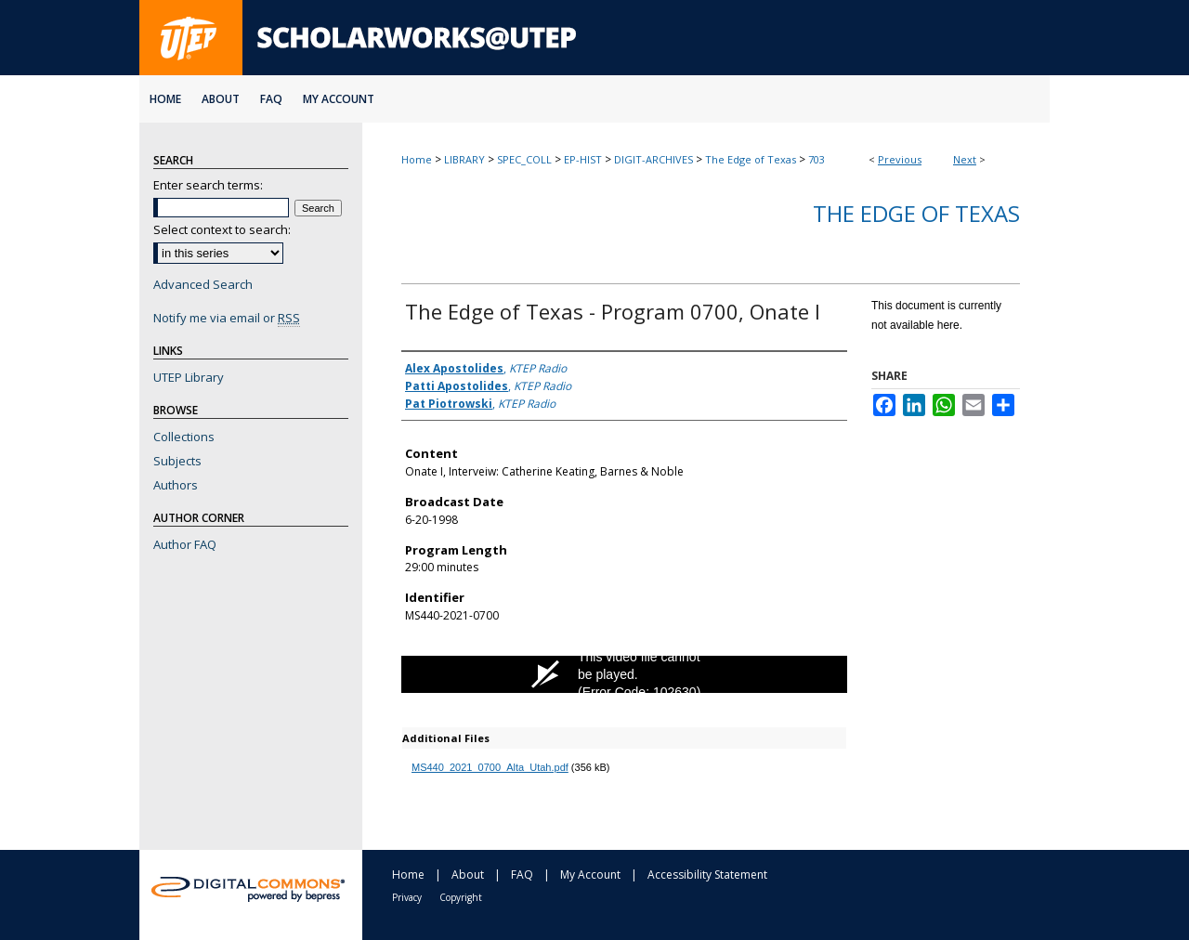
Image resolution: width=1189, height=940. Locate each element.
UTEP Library (188, 377)
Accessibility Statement (707, 874)
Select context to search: (222, 229)
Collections (184, 436)
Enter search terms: (208, 184)
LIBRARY (464, 159)
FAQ (522, 874)
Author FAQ (184, 544)
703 (816, 159)
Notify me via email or (226, 317)
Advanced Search (203, 284)
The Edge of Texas (750, 159)
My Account (590, 874)
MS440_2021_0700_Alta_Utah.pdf (490, 767)
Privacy (407, 897)
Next (964, 159)
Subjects (177, 460)
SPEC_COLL (524, 159)
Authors (175, 485)
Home (416, 159)
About (467, 874)
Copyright (460, 897)
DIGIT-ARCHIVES (653, 159)
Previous (899, 159)
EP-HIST (583, 159)
